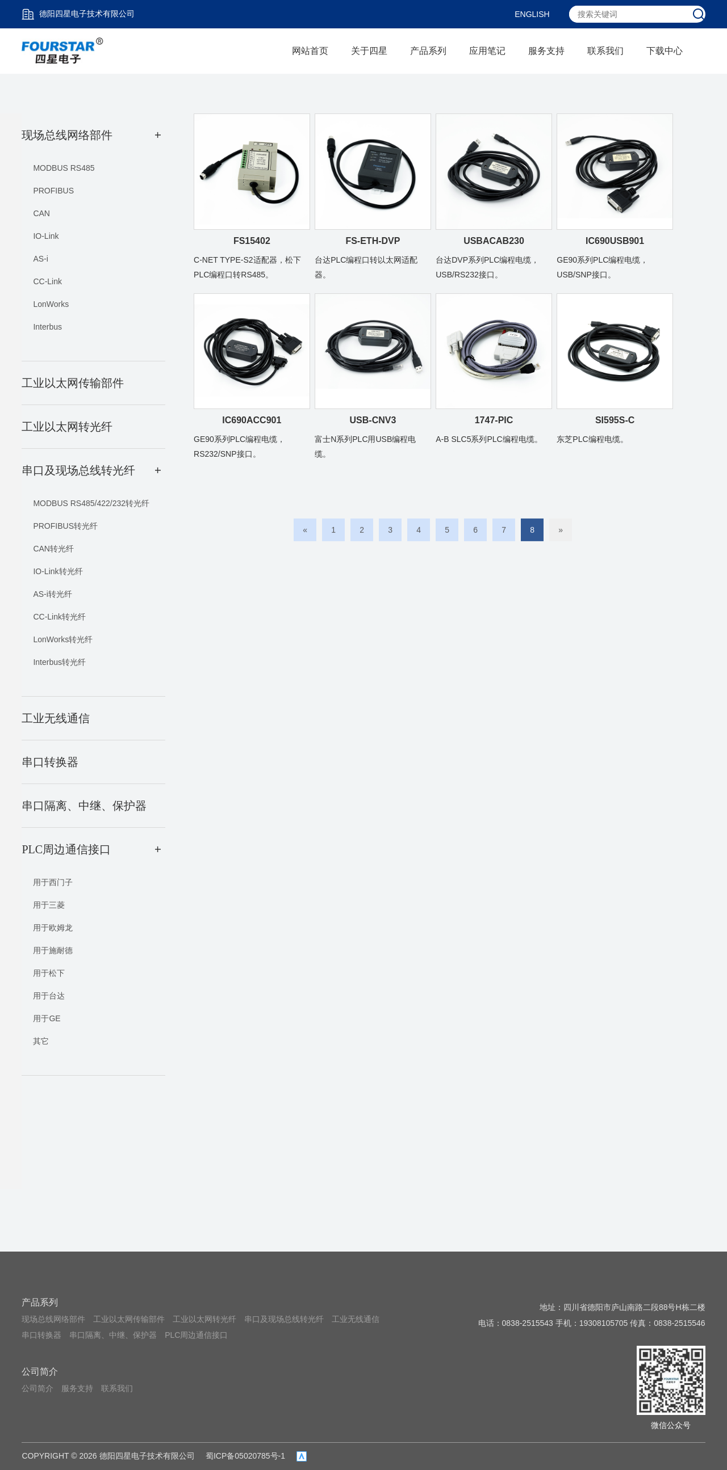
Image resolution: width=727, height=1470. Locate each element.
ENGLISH (532, 14)
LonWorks (51, 304)
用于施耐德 (53, 950)
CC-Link (47, 281)
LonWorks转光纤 (63, 639)
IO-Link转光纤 (57, 571)
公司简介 (40, 1371)
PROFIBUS (53, 190)
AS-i (40, 258)
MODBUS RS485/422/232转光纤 (91, 503)
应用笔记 (487, 51)
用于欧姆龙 (53, 927)
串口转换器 (41, 1335)
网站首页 (310, 51)
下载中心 (664, 51)
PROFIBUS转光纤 (65, 525)
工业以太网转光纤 (204, 1319)
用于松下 (49, 973)
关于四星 (369, 51)
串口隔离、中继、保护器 (113, 1335)
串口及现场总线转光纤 (284, 1319)
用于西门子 (53, 882)
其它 (41, 1041)
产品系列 (428, 51)
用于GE (46, 1018)
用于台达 (49, 995)
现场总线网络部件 (53, 1319)
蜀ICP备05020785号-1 (245, 1455)
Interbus (47, 326)
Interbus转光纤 (59, 662)
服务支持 (546, 51)
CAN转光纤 (53, 548)
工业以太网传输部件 (129, 1319)
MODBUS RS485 (63, 167)
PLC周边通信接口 (196, 1335)
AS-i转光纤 (52, 594)
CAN (41, 213)
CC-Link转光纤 (59, 616)
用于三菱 (49, 904)
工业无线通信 (355, 1319)
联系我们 (605, 51)
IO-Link (46, 236)
